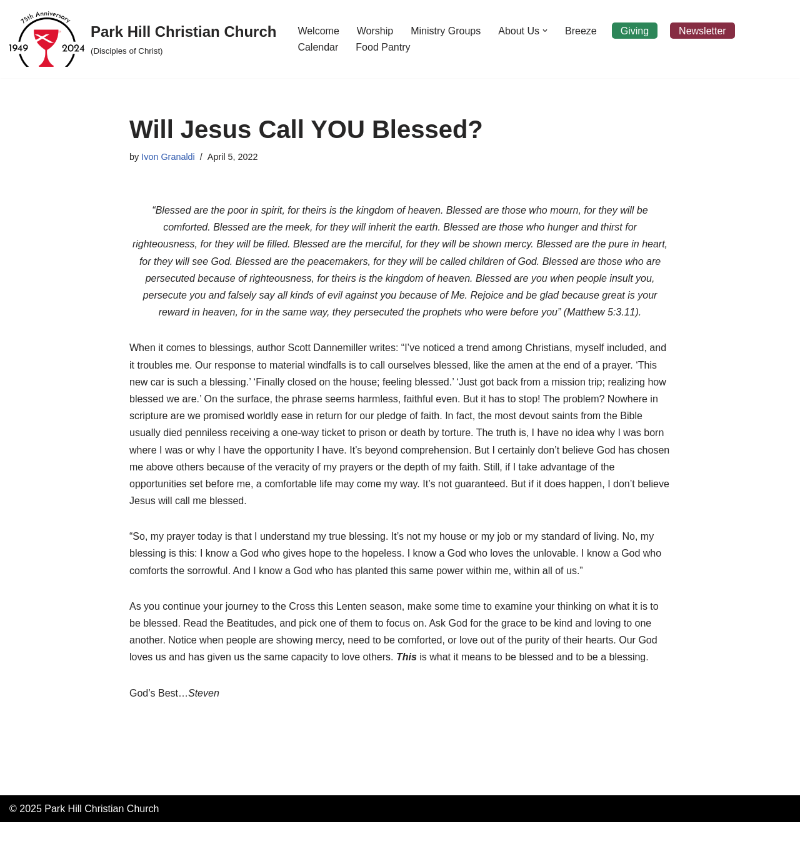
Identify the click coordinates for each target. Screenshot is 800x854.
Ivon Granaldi (168, 157)
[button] (545, 30)
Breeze (581, 31)
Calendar (318, 47)
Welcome (318, 31)
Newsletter (702, 31)
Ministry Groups (446, 31)
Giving (635, 31)
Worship (375, 31)
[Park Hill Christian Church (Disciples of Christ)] (142, 39)
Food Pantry (383, 47)
